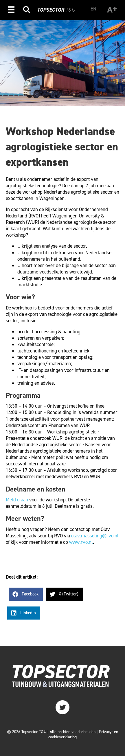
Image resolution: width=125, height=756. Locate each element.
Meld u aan (17, 499)
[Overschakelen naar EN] (93, 8)
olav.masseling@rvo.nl (95, 535)
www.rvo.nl (81, 542)
